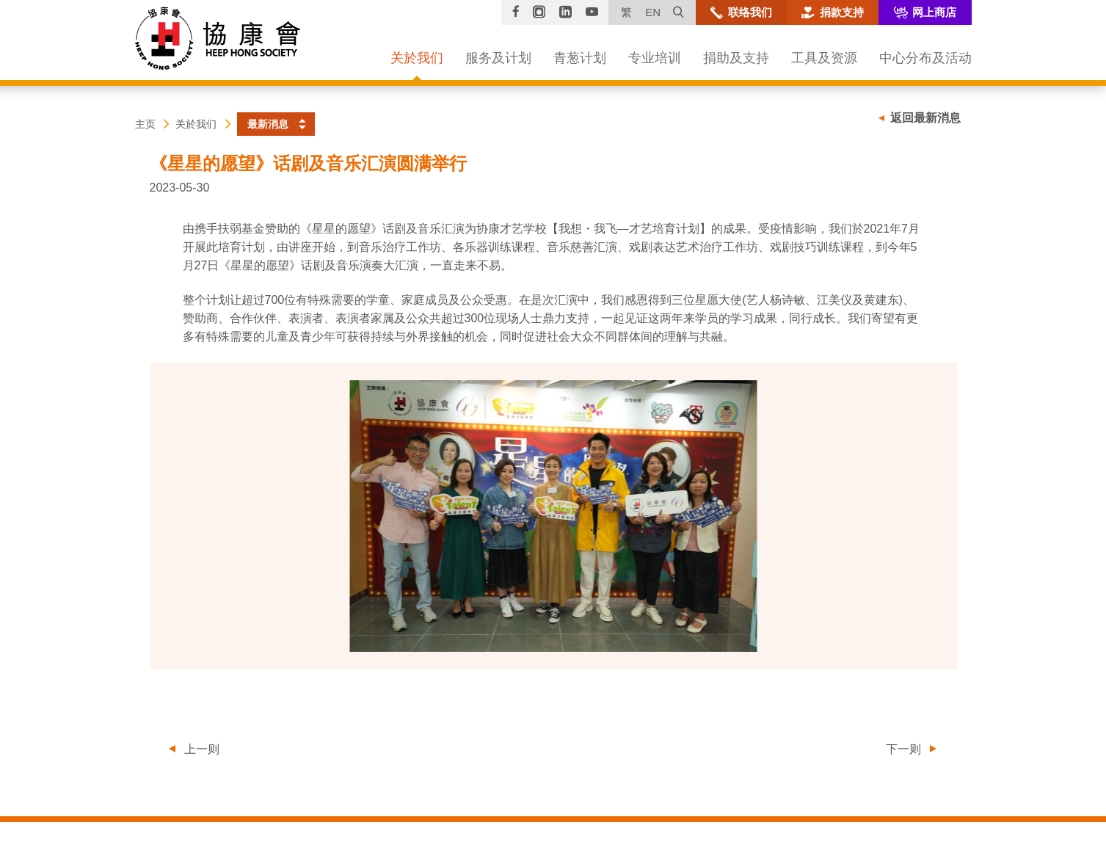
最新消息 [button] (267, 124)
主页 (145, 124)
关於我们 (196, 124)
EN (653, 12)
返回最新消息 (925, 118)
